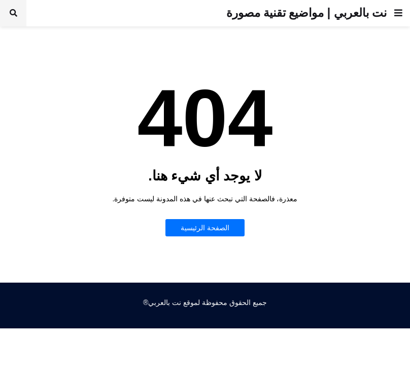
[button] (398, 13)
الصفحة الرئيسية (205, 228)
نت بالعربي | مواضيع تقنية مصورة (306, 12)
